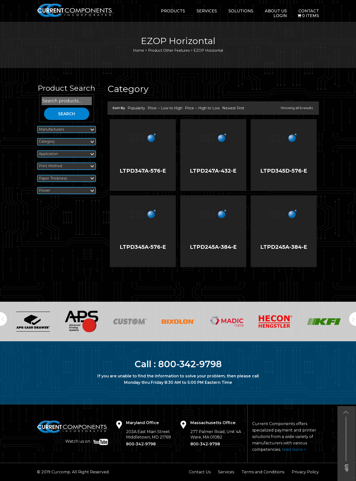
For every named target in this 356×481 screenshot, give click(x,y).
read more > (294, 449)
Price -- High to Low (202, 108)
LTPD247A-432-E (213, 171)
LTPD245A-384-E (213, 247)
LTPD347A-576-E (143, 171)
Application (66, 154)
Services (207, 11)
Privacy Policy (305, 472)
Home (138, 50)
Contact (308, 11)
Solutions (240, 11)
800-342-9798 (190, 364)
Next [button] (352, 319)
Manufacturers (66, 129)
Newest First (233, 108)
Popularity (136, 108)
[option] (33, 321)
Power (66, 190)
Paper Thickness (66, 178)
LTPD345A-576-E (143, 247)
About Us (276, 11)
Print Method (66, 166)
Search (66, 114)
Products (173, 11)
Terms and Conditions (263, 472)
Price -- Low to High (165, 108)
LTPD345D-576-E (283, 171)
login (280, 15)
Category (66, 141)
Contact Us (200, 472)
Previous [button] (3, 319)
